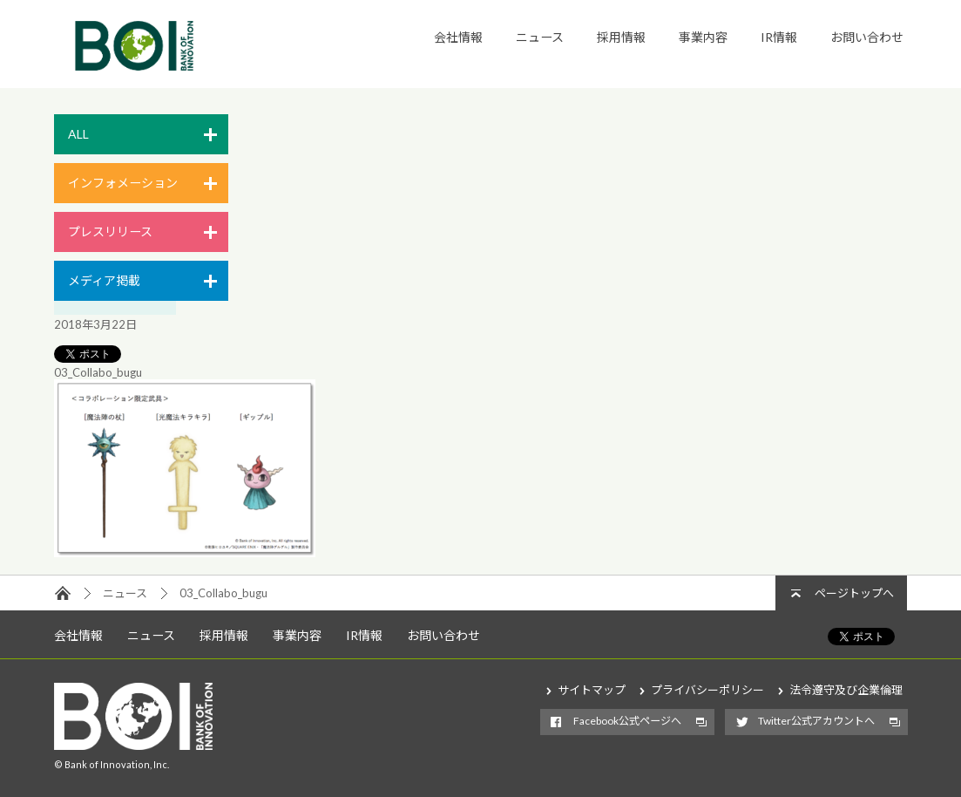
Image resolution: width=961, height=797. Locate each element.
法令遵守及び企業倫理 (846, 690)
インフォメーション (123, 182)
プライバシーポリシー (707, 690)
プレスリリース (110, 231)
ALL (78, 133)
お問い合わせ (866, 37)
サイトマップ (592, 690)
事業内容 (703, 37)
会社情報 (458, 37)
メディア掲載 (104, 280)
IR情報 (779, 37)
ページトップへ (854, 593)
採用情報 (621, 37)
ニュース (540, 37)
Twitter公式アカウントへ (816, 720)
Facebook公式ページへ (627, 720)
